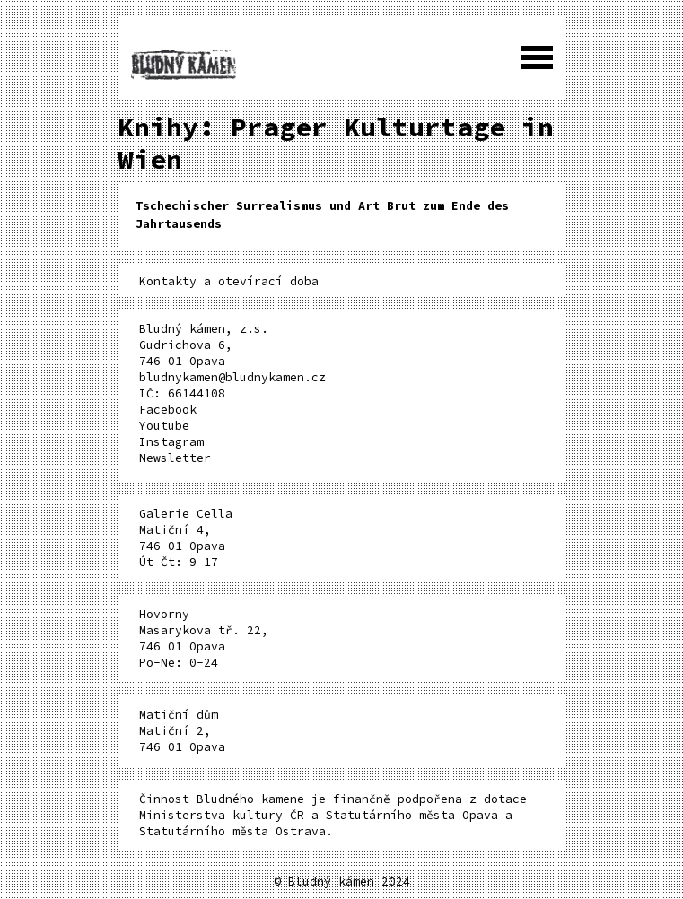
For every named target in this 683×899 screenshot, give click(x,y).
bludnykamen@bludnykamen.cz (232, 377)
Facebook (168, 409)
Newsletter (175, 458)
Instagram (171, 442)
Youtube (164, 425)
